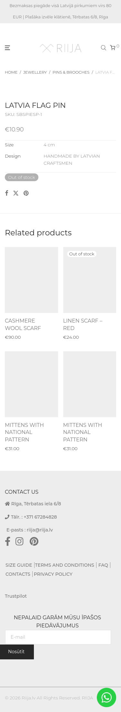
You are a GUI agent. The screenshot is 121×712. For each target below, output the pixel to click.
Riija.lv (28, 698)
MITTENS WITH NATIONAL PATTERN (24, 432)
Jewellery (35, 72)
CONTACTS (17, 574)
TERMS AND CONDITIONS (64, 565)
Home (11, 72)
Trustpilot (16, 596)
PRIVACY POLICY (53, 574)
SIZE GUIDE (18, 565)
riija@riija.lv (40, 530)
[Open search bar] (104, 47)
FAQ (103, 565)
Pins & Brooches (71, 72)
